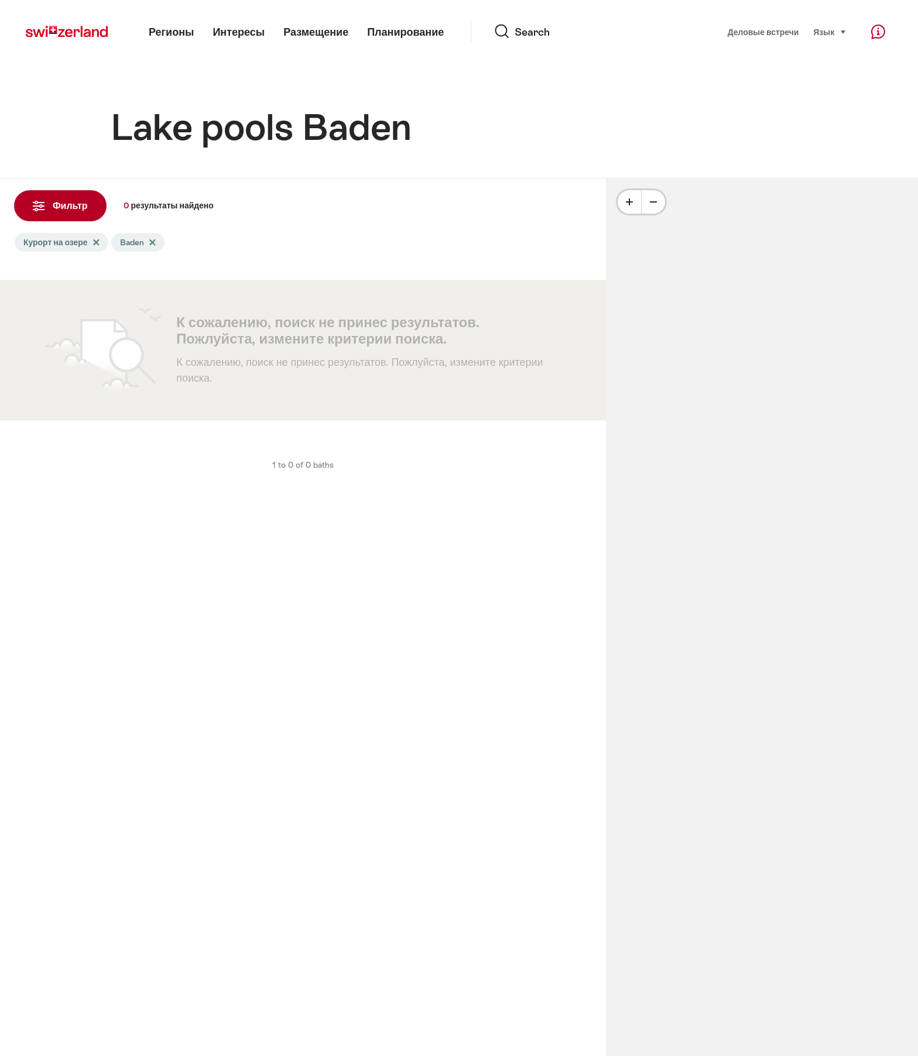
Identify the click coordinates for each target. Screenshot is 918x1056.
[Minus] (653, 202)
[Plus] (629, 202)
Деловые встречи (763, 32)
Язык (830, 31)
